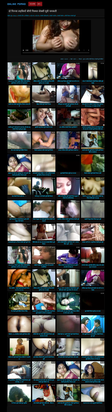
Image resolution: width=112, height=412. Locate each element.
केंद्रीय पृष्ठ (9, 15)
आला (39, 4)
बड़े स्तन (32, 15)
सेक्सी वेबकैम (60, 15)
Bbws (15, 15)
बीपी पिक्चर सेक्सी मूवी (70, 15)
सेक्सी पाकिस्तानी (44, 15)
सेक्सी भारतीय (53, 15)
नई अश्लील (32, 4)
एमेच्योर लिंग (21, 15)
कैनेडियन (27, 15)
